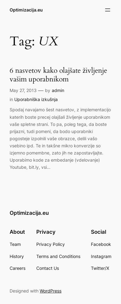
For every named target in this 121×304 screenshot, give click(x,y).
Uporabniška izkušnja (36, 99)
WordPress (50, 290)
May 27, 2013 (23, 90)
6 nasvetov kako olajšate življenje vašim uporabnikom (58, 74)
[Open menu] (107, 10)
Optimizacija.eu (26, 9)
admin (58, 90)
